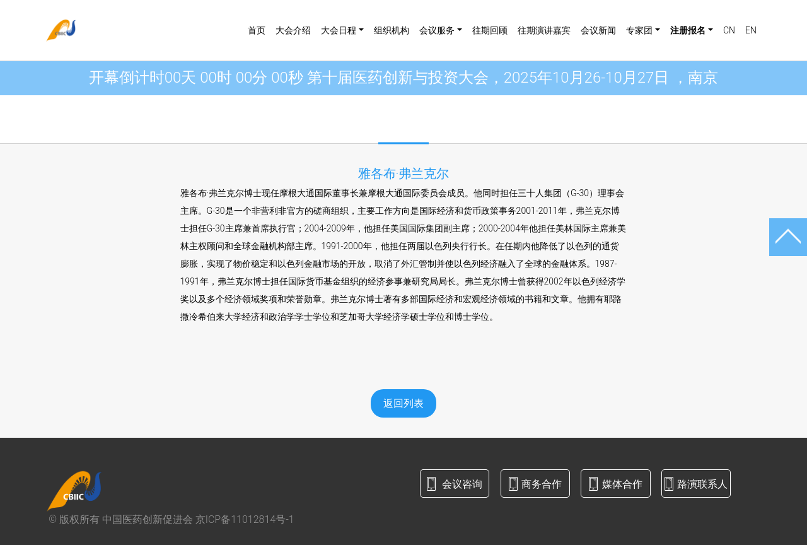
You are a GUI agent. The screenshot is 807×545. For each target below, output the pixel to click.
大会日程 (338, 30)
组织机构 (391, 30)
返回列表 (403, 403)
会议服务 (437, 30)
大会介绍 (293, 30)
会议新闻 (598, 30)
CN (729, 30)
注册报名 (687, 30)
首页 (256, 30)
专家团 (639, 30)
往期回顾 (490, 30)
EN (751, 30)
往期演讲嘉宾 (544, 30)
